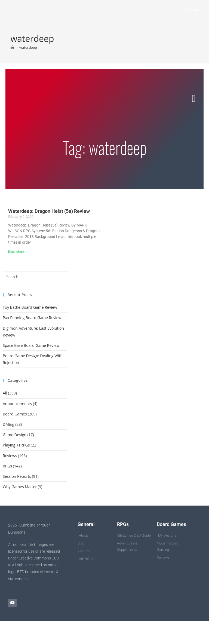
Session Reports (17, 476)
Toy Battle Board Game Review (30, 307)
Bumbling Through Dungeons (55, 9)
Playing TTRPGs (16, 445)
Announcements (17, 403)
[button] (193, 98)
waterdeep (28, 47)
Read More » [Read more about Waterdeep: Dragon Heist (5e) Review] (17, 252)
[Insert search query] (35, 276)
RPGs (7, 466)
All (5, 393)
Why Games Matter (20, 486)
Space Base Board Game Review (31, 345)
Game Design (14, 434)
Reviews (10, 455)
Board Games (15, 414)
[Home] (12, 47)
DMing (8, 424)
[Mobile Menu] (191, 9)
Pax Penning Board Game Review (32, 317)
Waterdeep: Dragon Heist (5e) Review (49, 211)
